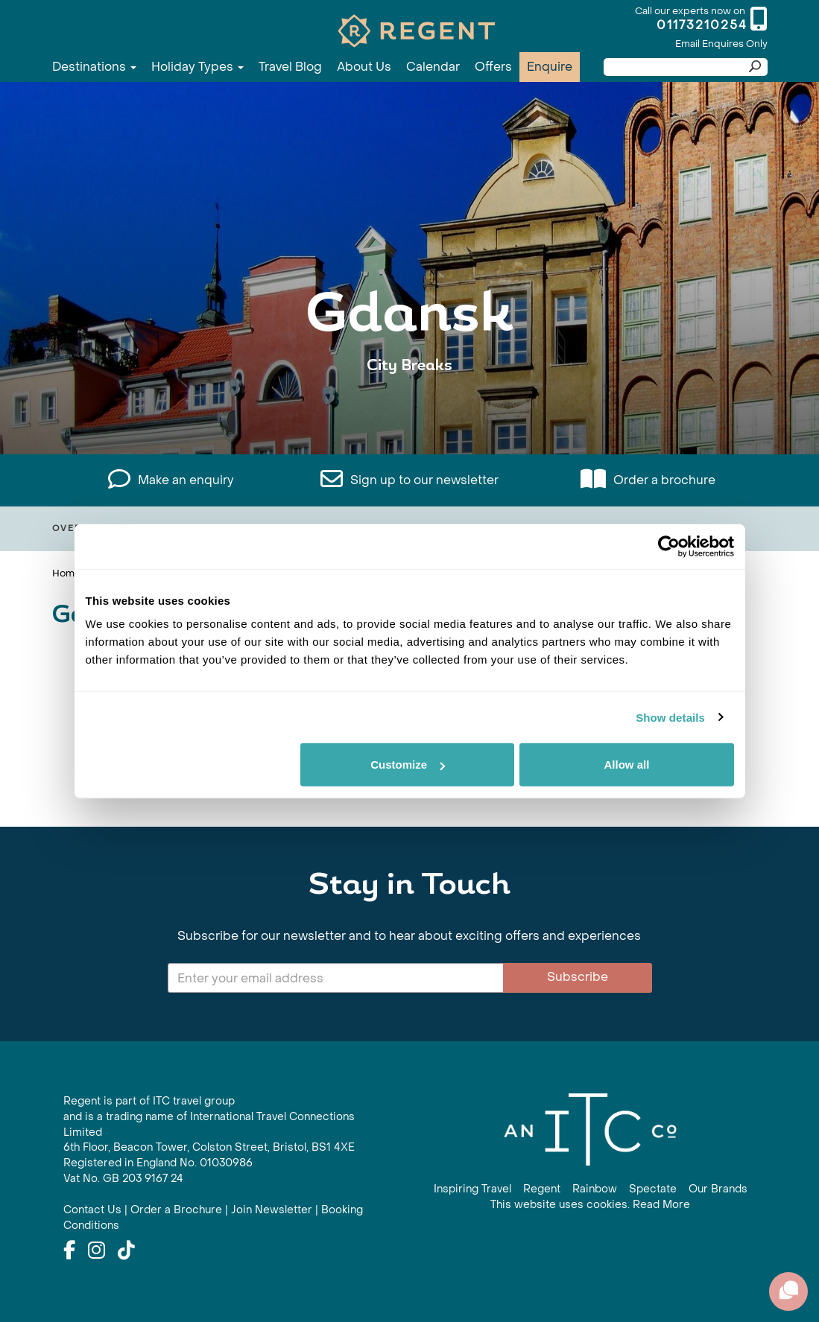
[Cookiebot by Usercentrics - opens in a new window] (669, 546)
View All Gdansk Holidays (410, 411)
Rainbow (594, 1189)
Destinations (94, 66)
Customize (407, 764)
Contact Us (92, 1210)
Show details (670, 717)
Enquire (549, 66)
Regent (541, 1189)
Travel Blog (290, 66)
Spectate (653, 1189)
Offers (493, 66)
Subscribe (577, 977)
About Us (364, 66)
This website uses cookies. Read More (590, 1205)
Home (66, 573)
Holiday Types (197, 66)
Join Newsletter (271, 1210)
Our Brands (718, 1189)
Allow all (627, 764)
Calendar (433, 66)
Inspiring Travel (472, 1189)
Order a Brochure (176, 1210)
